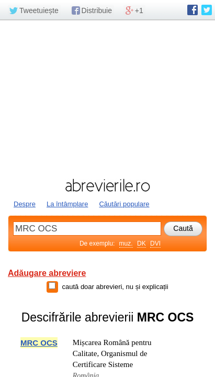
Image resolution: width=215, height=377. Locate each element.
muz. (126, 243)
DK (141, 243)
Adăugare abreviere (47, 273)
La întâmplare (67, 204)
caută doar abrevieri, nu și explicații (115, 287)
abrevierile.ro (107, 185)
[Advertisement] (107, 98)
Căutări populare (124, 204)
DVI (155, 243)
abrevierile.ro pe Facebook (192, 10)
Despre (25, 204)
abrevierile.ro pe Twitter (206, 10)
